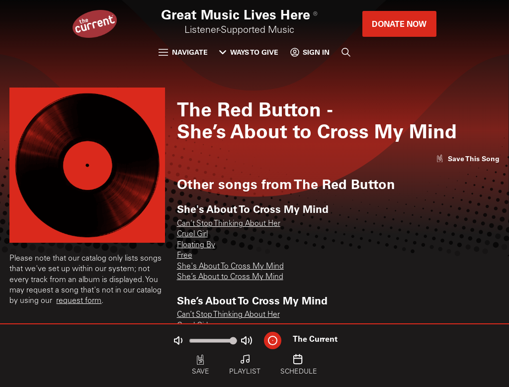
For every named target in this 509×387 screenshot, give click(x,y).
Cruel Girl (192, 234)
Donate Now (399, 23)
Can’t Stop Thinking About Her (228, 315)
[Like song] (467, 158)
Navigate (183, 52)
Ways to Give (248, 52)
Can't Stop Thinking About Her (228, 224)
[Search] (346, 52)
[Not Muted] (178, 340)
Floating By (196, 245)
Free (184, 256)
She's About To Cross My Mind (230, 267)
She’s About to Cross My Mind (230, 277)
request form (78, 301)
